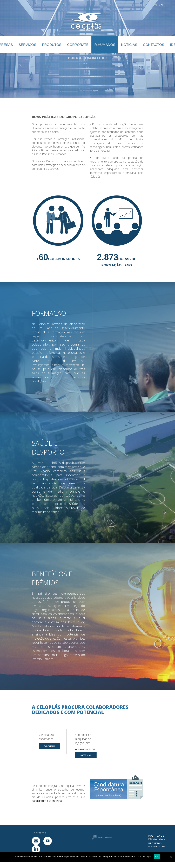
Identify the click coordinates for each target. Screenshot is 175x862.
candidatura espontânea (47, 801)
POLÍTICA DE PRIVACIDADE (156, 837)
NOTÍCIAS (129, 45)
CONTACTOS (153, 45)
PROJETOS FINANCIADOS (157, 845)
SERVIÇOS (27, 45)
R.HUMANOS (104, 45)
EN (160, 4)
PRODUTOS (51, 45)
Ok (156, 856)
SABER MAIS (49, 746)
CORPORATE (78, 45)
